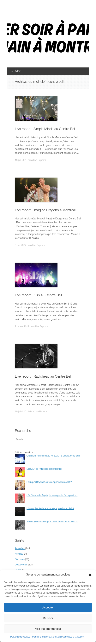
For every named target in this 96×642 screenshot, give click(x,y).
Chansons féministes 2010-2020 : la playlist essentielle (54, 456)
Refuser (48, 618)
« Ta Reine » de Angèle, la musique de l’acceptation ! (52, 495)
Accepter (48, 607)
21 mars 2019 (22, 326)
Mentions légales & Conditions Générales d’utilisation (58, 637)
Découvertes (21, 565)
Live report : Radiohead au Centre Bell (43, 377)
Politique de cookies (20, 637)
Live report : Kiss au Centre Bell (38, 295)
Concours (20, 559)
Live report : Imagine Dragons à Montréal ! (46, 210)
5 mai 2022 (20, 245)
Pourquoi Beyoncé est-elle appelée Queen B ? (49, 482)
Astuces (19, 554)
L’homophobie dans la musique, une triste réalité (50, 508)
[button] (90, 575)
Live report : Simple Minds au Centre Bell (45, 129)
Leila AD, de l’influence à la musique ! (44, 469)
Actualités (20, 548)
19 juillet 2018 (22, 412)
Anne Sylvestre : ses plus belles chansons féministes (52, 522)
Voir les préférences (48, 628)
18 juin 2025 (21, 160)
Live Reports (39, 160)
